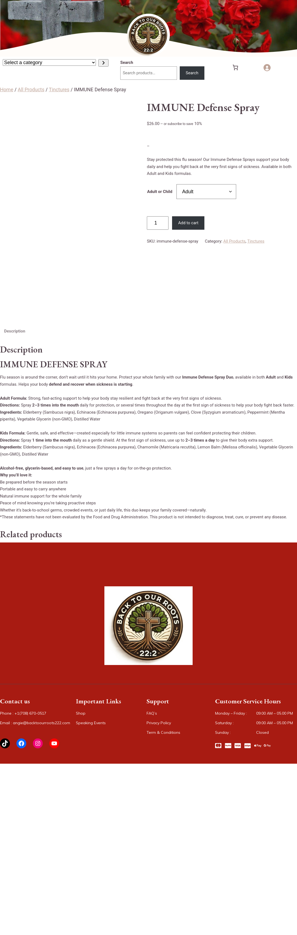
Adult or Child (159, 191)
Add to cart (188, 222)
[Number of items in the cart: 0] (235, 67)
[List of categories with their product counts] (49, 62)
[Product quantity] (158, 223)
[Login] (269, 67)
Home (6, 89)
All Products (31, 89)
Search (126, 62)
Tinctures (59, 89)
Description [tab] (14, 331)
